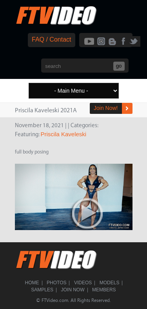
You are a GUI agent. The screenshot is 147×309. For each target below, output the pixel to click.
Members (104, 290)
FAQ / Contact (51, 39)
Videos (83, 282)
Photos (56, 282)
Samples (42, 290)
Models (110, 282)
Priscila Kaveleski (64, 134)
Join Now (73, 290)
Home (32, 282)
